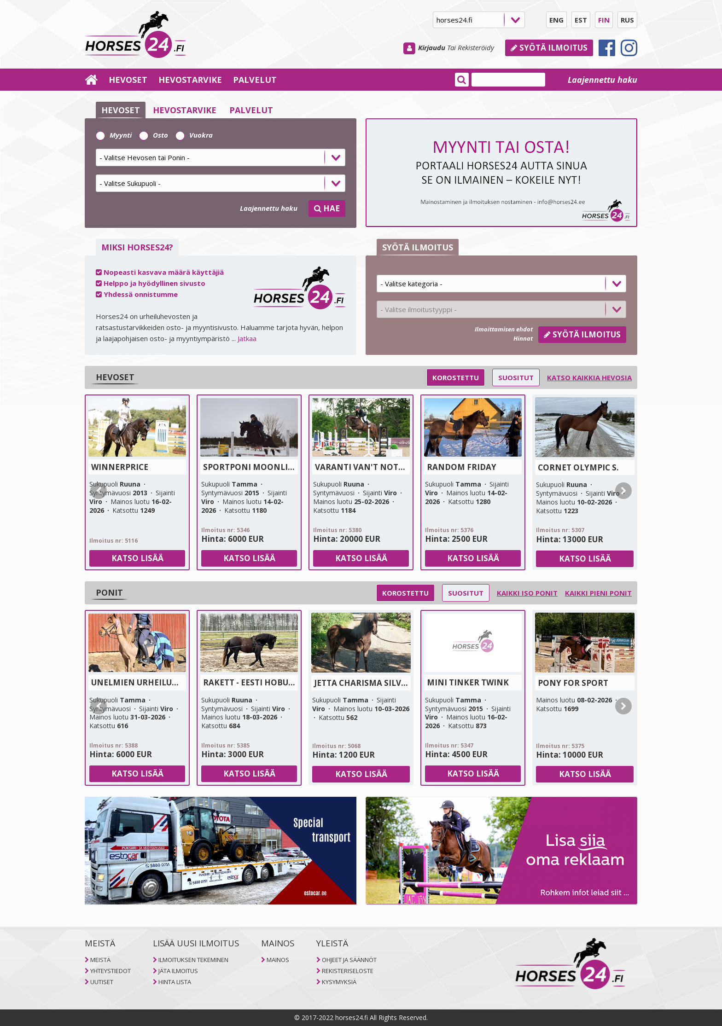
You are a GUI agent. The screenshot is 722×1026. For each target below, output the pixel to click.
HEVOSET (128, 79)
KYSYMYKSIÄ (339, 982)
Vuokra (194, 134)
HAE (327, 208)
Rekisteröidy (476, 47)
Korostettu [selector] (455, 377)
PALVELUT (255, 79)
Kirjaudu (431, 47)
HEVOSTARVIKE (190, 79)
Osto (153, 134)
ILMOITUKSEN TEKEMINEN (193, 960)
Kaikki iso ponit (527, 592)
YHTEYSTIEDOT (110, 971)
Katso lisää (137, 558)
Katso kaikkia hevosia (589, 377)
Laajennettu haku (602, 79)
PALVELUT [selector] (251, 110)
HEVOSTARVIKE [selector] (184, 110)
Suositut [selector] (516, 377)
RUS (627, 19)
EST (581, 19)
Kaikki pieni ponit (598, 592)
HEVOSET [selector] (120, 110)
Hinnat (523, 338)
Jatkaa (247, 338)
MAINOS (278, 960)
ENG (556, 19)
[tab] (220, 160)
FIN (604, 19)
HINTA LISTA (174, 982)
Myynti (114, 134)
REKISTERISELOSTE (347, 971)
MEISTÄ (100, 960)
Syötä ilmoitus (549, 47)
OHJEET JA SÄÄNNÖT (349, 960)
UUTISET (101, 982)
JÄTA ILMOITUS (178, 971)
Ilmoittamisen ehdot (504, 329)
